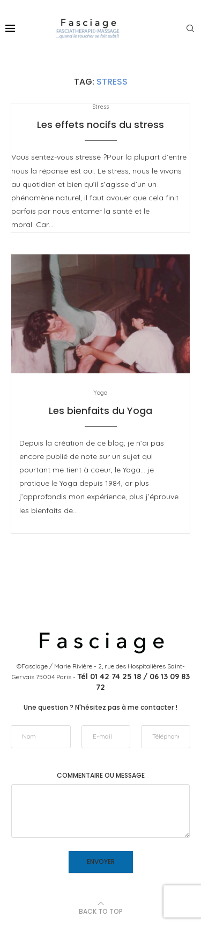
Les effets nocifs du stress (100, 124)
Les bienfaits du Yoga (100, 410)
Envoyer (101, 861)
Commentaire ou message (101, 775)
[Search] (190, 28)
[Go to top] (101, 911)
